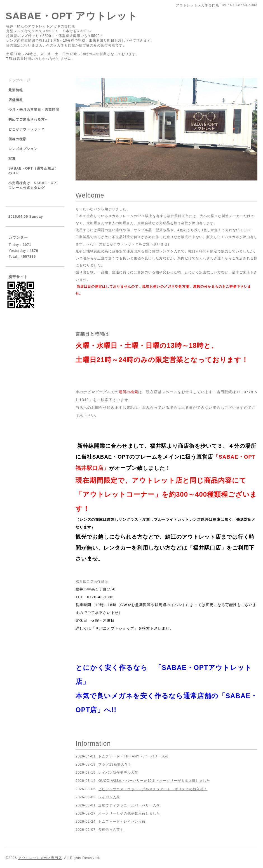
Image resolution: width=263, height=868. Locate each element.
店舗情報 (15, 100)
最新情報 (15, 90)
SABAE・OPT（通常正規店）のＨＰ (33, 170)
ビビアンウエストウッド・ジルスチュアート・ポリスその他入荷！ (152, 789)
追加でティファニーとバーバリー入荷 (129, 805)
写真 (12, 159)
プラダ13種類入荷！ (115, 764)
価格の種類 (17, 139)
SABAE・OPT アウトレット (71, 15)
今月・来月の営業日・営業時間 (33, 110)
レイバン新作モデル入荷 (118, 773)
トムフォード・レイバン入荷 (121, 822)
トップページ (19, 80)
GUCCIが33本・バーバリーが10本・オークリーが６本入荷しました (154, 781)
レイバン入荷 (109, 797)
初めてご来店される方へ (28, 119)
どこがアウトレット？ (26, 129)
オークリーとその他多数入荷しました (129, 813)
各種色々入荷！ (111, 830)
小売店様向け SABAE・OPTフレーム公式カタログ (33, 185)
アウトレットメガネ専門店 (40, 858)
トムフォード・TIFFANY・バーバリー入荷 (133, 756)
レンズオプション (22, 149)
